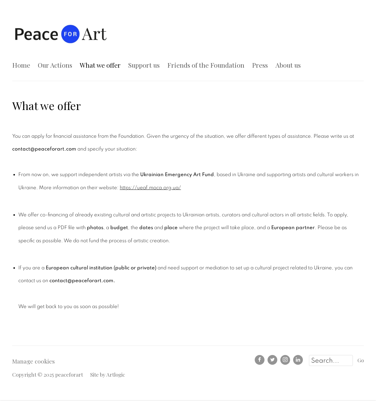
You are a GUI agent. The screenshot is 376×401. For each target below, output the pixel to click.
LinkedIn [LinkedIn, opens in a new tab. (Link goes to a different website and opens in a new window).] (298, 360)
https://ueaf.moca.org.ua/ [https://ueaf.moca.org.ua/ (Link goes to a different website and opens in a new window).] (150, 187)
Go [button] (360, 360)
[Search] (331, 360)
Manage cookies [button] (33, 361)
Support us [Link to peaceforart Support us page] (144, 65)
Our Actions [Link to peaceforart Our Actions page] (55, 65)
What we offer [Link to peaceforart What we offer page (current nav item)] (100, 65)
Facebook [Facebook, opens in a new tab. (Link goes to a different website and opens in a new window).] (259, 360)
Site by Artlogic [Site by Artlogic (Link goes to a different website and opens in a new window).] (107, 374)
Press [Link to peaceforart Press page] (260, 65)
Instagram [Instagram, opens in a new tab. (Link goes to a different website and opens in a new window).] (285, 360)
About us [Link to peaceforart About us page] (288, 65)
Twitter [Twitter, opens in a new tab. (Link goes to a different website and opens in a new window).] (272, 360)
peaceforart (61, 33)
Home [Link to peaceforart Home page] (21, 65)
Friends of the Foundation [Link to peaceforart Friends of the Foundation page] (205, 65)
